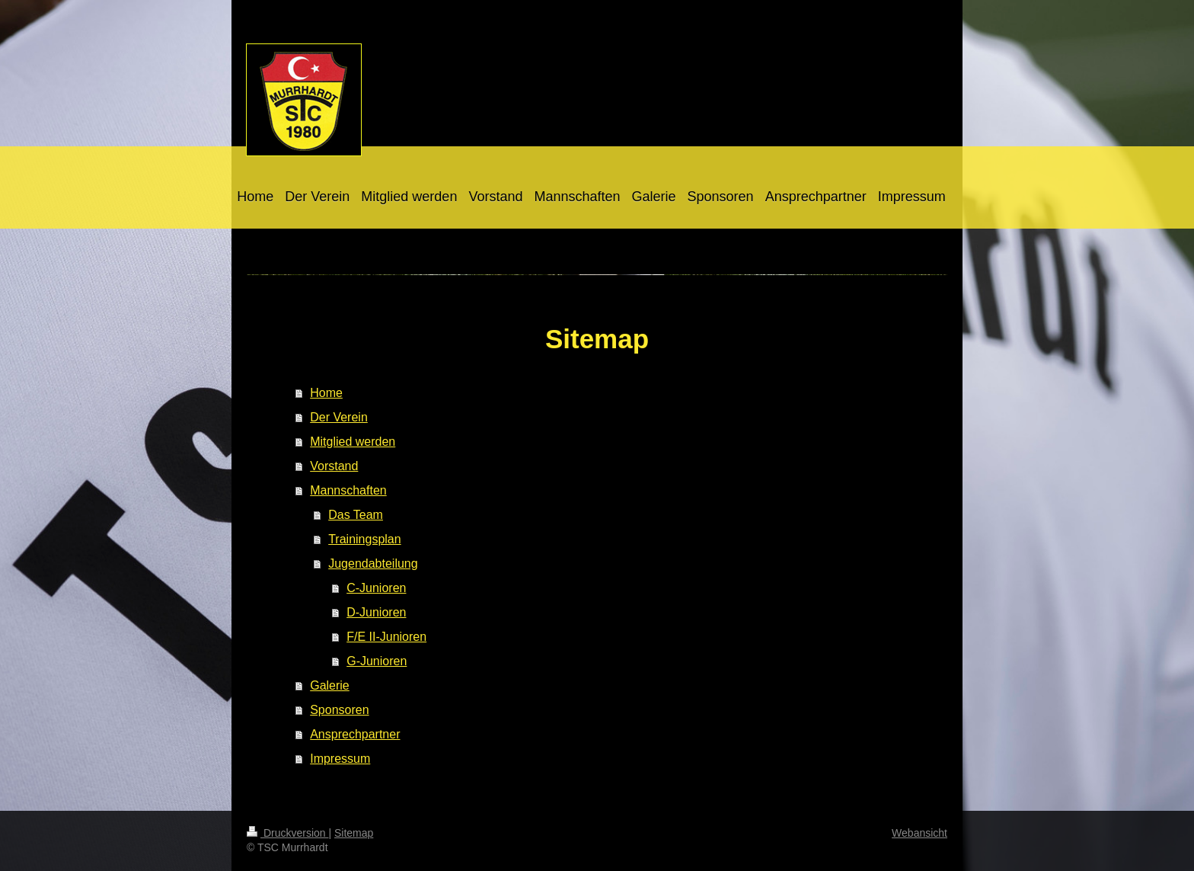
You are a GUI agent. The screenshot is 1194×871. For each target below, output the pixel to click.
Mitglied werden (352, 441)
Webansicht (919, 833)
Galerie (330, 685)
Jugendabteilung (372, 563)
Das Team (355, 514)
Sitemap (353, 833)
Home (326, 392)
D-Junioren (376, 612)
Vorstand (334, 466)
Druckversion (287, 833)
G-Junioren (376, 661)
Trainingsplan (364, 539)
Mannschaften (348, 490)
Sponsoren (339, 709)
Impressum (340, 758)
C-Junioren (376, 587)
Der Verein (339, 417)
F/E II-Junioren (386, 636)
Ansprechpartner (355, 734)
